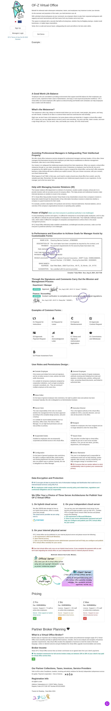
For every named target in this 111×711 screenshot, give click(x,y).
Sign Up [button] (18, 28)
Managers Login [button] (18, 33)
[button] (41, 34)
